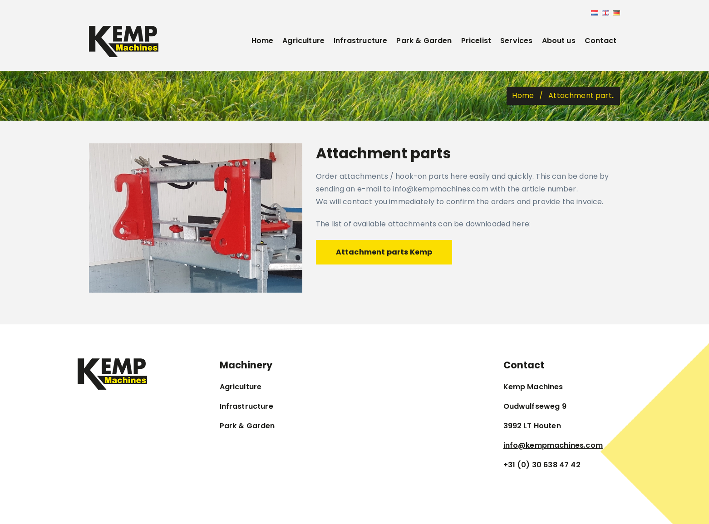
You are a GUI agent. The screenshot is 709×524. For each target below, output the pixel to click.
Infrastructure (360, 40)
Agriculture (303, 40)
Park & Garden (424, 40)
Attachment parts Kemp (384, 252)
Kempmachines (390, 364)
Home (262, 40)
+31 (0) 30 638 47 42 (542, 465)
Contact (600, 40)
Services (516, 40)
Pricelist (476, 40)
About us (559, 40)
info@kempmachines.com (553, 445)
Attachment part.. (581, 95)
